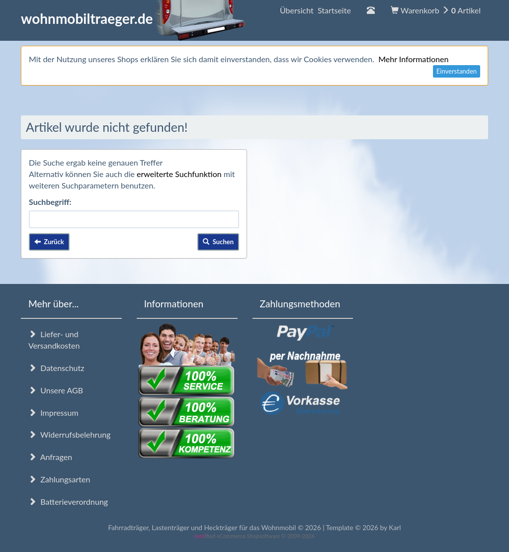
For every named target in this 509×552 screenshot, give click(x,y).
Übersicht (315, 10)
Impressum (53, 412)
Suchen (218, 242)
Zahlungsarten (59, 479)
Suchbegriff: (50, 201)
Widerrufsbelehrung (69, 434)
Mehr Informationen (413, 59)
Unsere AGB (55, 390)
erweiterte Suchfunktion (179, 174)
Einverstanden (456, 71)
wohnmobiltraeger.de (133, 18)
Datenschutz (56, 367)
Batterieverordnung (68, 501)
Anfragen (50, 456)
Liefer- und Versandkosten (54, 339)
